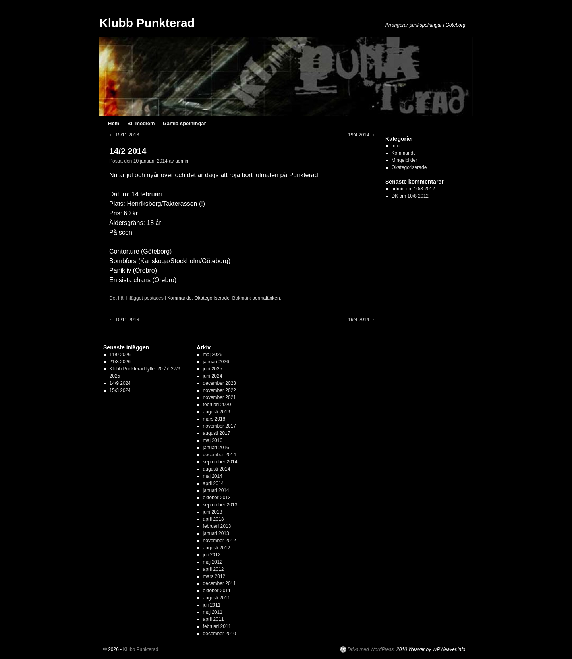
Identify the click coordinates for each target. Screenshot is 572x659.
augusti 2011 (216, 598)
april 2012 (213, 569)
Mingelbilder (404, 160)
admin (181, 161)
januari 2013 (216, 533)
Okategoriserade (212, 298)
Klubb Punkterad (147, 22)
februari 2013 (217, 526)
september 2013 (220, 505)
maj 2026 (212, 354)
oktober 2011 (217, 590)
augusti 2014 (216, 469)
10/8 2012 (424, 189)
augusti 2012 (216, 547)
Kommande (179, 298)
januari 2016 (216, 447)
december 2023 (219, 383)
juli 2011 (212, 605)
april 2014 (213, 483)
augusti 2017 (216, 433)
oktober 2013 (217, 497)
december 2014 (219, 454)
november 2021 (219, 397)
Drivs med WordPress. (371, 649)
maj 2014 (212, 476)
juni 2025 (212, 369)
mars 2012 (214, 576)
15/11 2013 (124, 135)
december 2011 (219, 583)
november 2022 (219, 390)
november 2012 (219, 540)
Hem (113, 123)
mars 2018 (214, 419)
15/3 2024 (120, 390)
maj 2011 (212, 612)
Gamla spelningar (184, 123)
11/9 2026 (120, 354)
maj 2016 (212, 440)
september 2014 (220, 462)
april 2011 (213, 619)
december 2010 (219, 633)
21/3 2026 (120, 361)
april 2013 (213, 519)
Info (396, 146)
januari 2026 (216, 361)
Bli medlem (141, 123)
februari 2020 (217, 404)
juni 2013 (212, 512)
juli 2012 (212, 555)
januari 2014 (216, 490)
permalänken (266, 298)
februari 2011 (217, 626)
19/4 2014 (361, 135)
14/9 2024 (120, 383)
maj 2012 (212, 562)
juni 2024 (212, 376)
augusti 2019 (216, 412)
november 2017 (219, 426)
